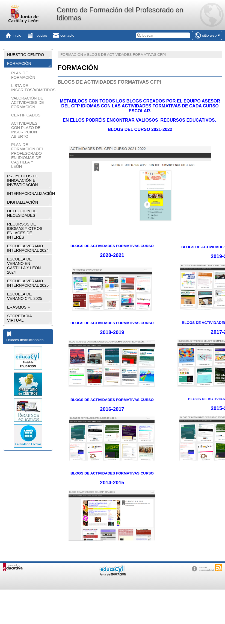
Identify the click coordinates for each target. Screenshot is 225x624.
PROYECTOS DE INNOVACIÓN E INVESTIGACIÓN (22, 180)
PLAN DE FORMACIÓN (23, 75)
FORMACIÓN (19, 63)
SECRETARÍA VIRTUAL (19, 318)
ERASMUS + (18, 307)
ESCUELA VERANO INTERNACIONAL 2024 (28, 248)
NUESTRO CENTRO (25, 54)
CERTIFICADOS (25, 115)
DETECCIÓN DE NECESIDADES (22, 213)
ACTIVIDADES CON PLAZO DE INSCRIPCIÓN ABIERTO (25, 130)
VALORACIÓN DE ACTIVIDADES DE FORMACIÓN (27, 102)
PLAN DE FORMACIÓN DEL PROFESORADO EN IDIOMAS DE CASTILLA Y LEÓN (27, 155)
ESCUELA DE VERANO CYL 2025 (24, 296)
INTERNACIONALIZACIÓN (29, 193)
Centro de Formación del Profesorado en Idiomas (120, 14)
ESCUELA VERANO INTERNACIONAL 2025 (28, 283)
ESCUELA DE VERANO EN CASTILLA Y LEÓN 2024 (24, 265)
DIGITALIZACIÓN (22, 202)
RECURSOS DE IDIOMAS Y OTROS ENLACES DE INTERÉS (24, 230)
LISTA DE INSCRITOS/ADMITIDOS (30, 87)
